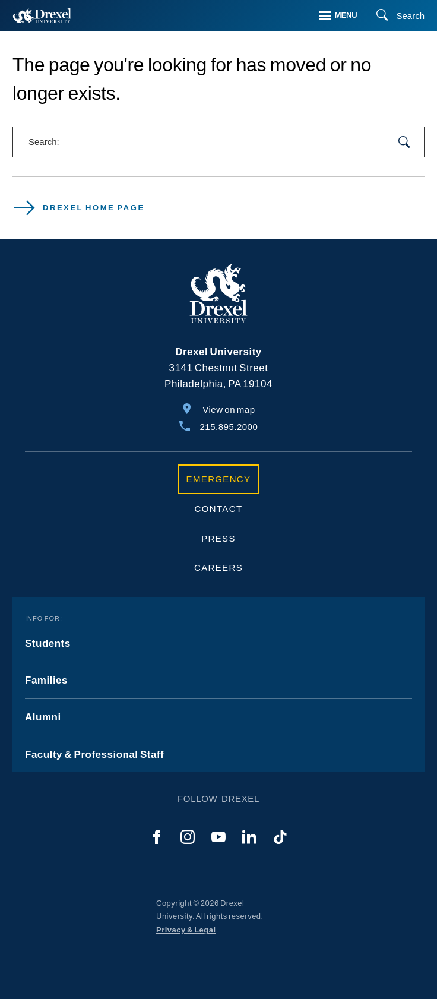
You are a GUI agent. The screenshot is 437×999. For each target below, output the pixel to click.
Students (48, 643)
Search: (43, 142)
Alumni (43, 717)
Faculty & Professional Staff (94, 754)
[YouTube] (218, 837)
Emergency (218, 479)
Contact (219, 509)
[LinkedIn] (249, 837)
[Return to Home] (42, 15)
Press (218, 538)
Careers (218, 567)
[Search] (395, 16)
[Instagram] (187, 837)
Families (46, 680)
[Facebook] (156, 837)
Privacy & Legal (186, 929)
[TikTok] (280, 837)
